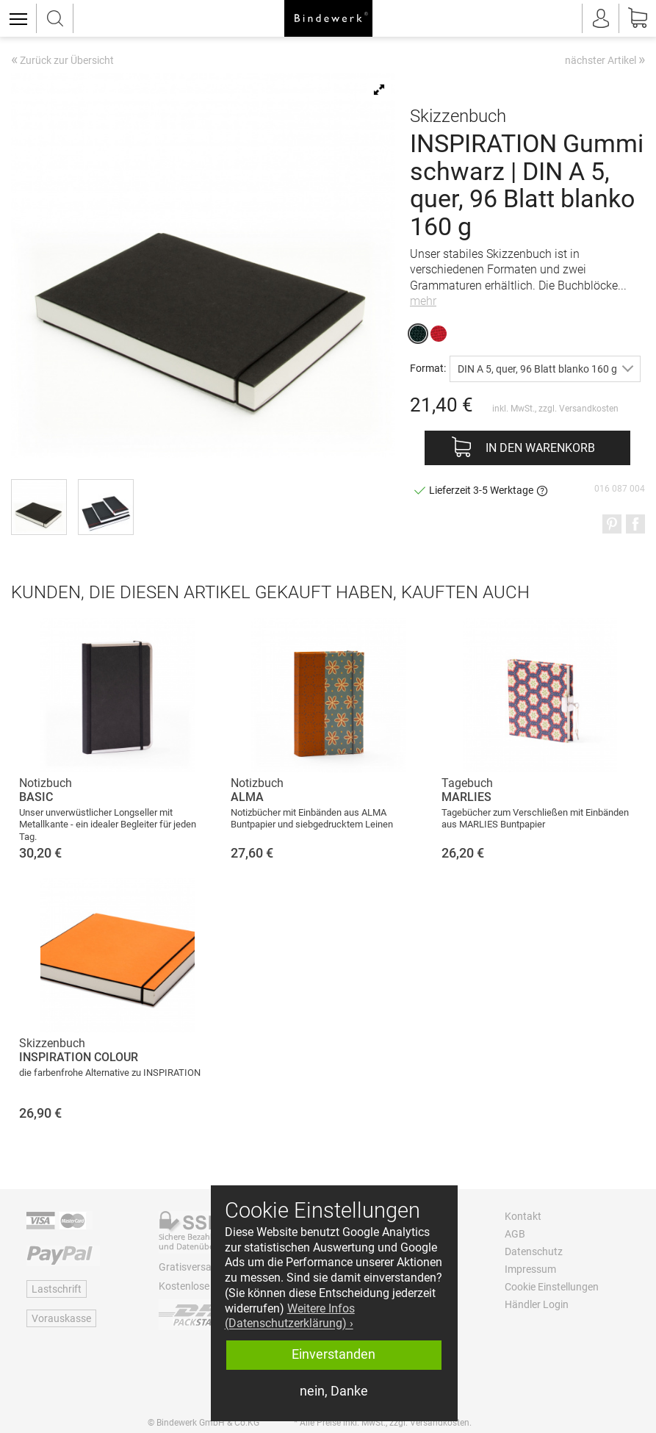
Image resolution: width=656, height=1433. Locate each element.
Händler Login (537, 1304)
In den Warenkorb (540, 448)
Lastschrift (56, 1289)
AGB (515, 1234)
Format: (428, 367)
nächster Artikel (605, 59)
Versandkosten (589, 408)
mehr (423, 301)
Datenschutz (534, 1251)
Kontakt (523, 1216)
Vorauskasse (61, 1318)
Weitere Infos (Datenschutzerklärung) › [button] (290, 1316)
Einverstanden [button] (333, 1354)
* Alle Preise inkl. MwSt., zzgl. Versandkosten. (383, 1423)
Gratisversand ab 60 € (209, 1267)
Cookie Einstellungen (552, 1287)
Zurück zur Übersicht (62, 61)
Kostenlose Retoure (203, 1286)
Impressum (530, 1269)
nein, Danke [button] (334, 1391)
